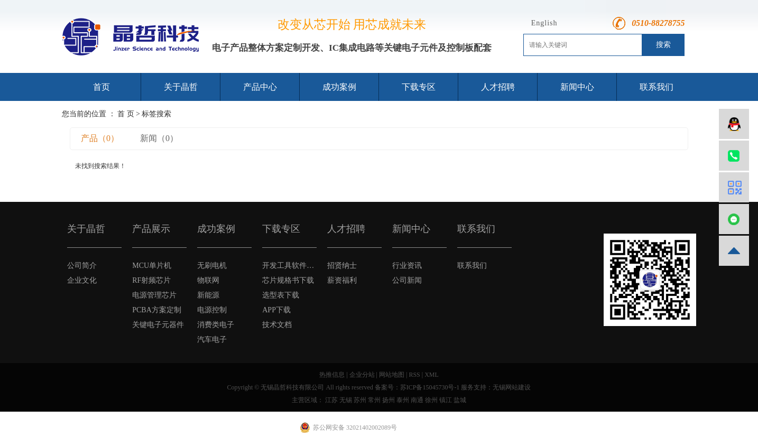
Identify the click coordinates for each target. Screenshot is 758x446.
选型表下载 (280, 295)
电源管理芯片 (154, 295)
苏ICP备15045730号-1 (430, 387)
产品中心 (260, 86)
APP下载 (276, 310)
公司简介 (82, 266)
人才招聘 (498, 86)
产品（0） (100, 138)
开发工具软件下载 (289, 266)
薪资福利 (342, 280)
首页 (101, 86)
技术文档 (277, 325)
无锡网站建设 (512, 387)
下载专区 (419, 86)
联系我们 (656, 86)
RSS (414, 374)
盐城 (460, 400)
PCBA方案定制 (156, 310)
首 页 (125, 114)
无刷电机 (212, 266)
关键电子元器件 (158, 325)
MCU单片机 (151, 266)
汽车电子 (212, 339)
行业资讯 (407, 266)
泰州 (402, 400)
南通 (417, 400)
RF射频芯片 (151, 280)
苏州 (360, 400)
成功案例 (339, 86)
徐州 (431, 400)
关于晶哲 (181, 86)
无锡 (345, 400)
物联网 (208, 280)
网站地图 (391, 374)
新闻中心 (577, 86)
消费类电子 (215, 325)
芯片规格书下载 (288, 280)
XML (431, 374)
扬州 (388, 400)
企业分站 (362, 374)
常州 (374, 400)
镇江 (445, 400)
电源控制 (212, 310)
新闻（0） (159, 138)
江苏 (331, 400)
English (544, 23)
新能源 (208, 295)
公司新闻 (407, 280)
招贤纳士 (342, 266)
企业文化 (82, 280)
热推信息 (332, 374)
